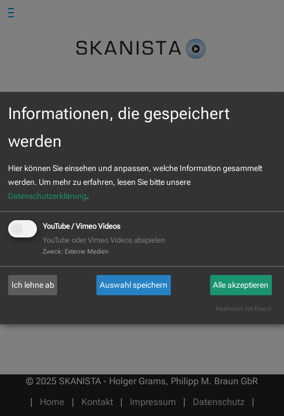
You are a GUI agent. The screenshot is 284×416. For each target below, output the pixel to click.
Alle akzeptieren (240, 284)
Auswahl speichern (133, 284)
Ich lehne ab (33, 284)
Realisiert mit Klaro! (243, 309)
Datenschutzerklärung (47, 195)
